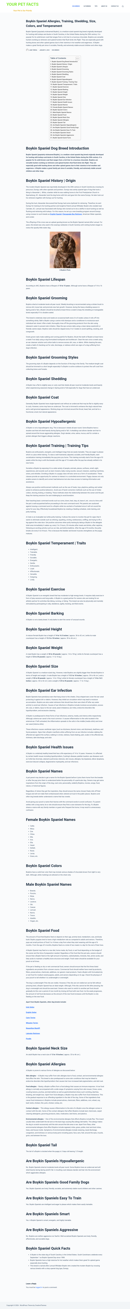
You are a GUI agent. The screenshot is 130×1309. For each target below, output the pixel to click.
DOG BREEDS (76, 6)
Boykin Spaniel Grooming (60, 69)
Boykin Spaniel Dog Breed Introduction (65, 62)
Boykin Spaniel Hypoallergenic (62, 79)
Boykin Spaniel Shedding (60, 74)
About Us (104, 6)
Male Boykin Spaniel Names (62, 112)
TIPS (96, 6)
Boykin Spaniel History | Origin (62, 64)
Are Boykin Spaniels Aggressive (63, 135)
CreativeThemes (40, 1305)
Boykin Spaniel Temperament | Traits (65, 84)
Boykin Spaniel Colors (60, 110)
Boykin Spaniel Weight (60, 94)
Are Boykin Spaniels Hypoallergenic (65, 125)
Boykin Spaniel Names (60, 105)
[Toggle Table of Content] (76, 58)
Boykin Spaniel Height (60, 92)
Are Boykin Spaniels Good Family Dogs (66, 127)
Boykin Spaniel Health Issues (62, 102)
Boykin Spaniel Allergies (61, 120)
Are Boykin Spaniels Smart (62, 133)
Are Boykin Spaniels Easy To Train (64, 130)
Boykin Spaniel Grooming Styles (62, 72)
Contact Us (115, 6)
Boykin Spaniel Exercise (61, 87)
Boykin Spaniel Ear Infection (62, 100)
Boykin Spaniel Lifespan (60, 67)
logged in (39, 1287)
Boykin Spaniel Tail (59, 122)
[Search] (123, 6)
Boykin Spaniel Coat (58, 77)
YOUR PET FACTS (22, 4)
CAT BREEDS (87, 6)
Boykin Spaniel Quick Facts (62, 138)
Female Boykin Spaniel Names (63, 107)
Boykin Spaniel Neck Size (61, 117)
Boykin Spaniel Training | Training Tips (64, 82)
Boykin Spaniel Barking (60, 89)
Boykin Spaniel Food (59, 115)
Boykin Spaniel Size (59, 97)
